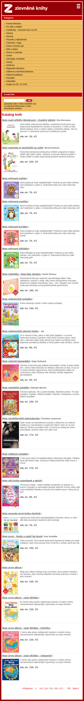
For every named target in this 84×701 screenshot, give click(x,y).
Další (76, 688)
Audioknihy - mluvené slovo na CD (21, 30)
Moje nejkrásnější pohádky (17, 299)
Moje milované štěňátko (15, 248)
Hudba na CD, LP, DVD (16, 84)
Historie (9, 33)
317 (61, 688)
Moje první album (12, 567)
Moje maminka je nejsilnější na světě (22, 147)
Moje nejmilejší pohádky (15, 387)
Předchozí (27, 688)
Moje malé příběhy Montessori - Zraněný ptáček (28, 120)
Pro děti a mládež (14, 27)
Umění (9, 55)
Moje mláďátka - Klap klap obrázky (21, 274)
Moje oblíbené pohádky (15, 454)
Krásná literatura (13, 23)
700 (68, 688)
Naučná (9, 36)
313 (41, 688)
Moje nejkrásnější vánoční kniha (20, 331)
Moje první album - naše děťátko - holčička (26, 628)
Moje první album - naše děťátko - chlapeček (27, 655)
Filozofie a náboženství (16, 39)
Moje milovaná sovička (15, 201)
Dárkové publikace (14, 75)
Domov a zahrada (14, 52)
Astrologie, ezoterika (15, 59)
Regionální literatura (15, 68)
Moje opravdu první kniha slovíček (21, 513)
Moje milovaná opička (14, 178)
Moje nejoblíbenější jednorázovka (21, 418)
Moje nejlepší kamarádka (16, 361)
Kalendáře (10, 81)
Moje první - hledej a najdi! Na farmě (22, 536)
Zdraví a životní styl (15, 46)
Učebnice (10, 65)
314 (46, 688)
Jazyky (9, 62)
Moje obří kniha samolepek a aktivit (22, 480)
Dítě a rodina (12, 49)
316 (56, 688)
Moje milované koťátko (15, 226)
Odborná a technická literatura (19, 71)
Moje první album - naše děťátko (20, 597)
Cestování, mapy (13, 43)
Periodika (10, 78)
